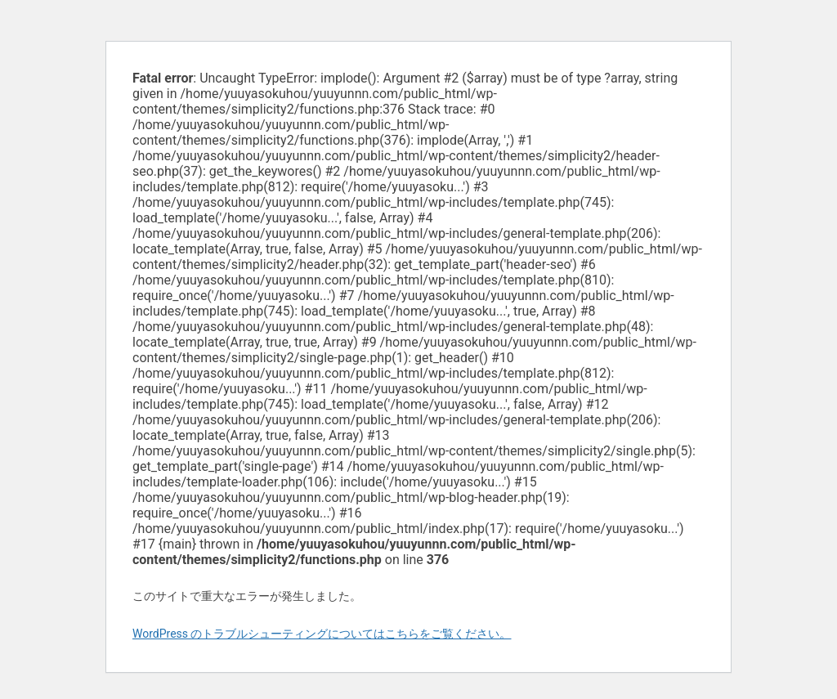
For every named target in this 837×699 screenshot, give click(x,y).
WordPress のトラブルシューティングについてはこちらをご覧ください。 (322, 633)
